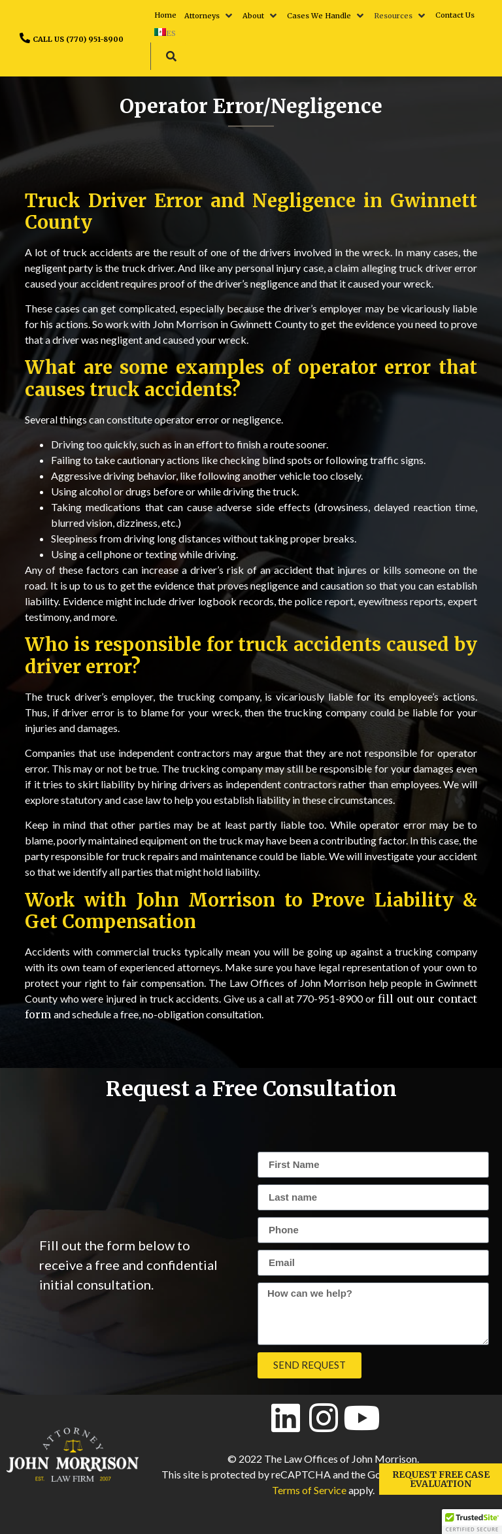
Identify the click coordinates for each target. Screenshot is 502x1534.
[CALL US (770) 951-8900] (25, 38)
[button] (209, 16)
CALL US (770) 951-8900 (78, 39)
